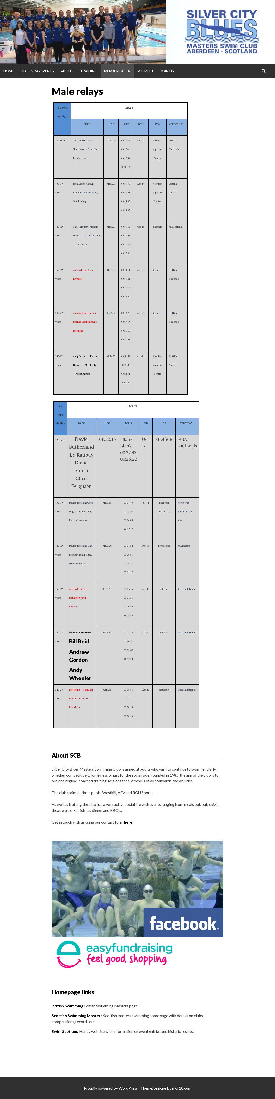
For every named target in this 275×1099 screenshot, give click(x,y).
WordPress (128, 1088)
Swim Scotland (65, 1031)
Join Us (167, 71)
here (128, 822)
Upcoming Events (37, 71)
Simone (160, 1088)
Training (88, 71)
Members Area (117, 71)
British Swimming (67, 1005)
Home (8, 71)
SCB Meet (145, 71)
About (67, 71)
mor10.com (181, 1088)
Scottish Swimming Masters (77, 1015)
